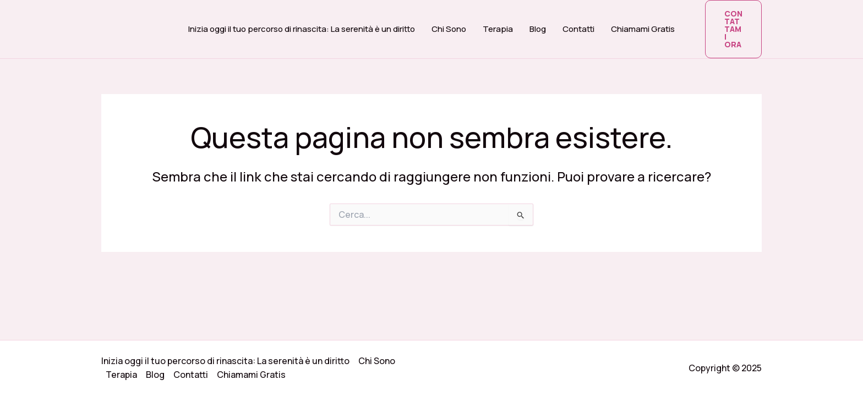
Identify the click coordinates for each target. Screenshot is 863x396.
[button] (733, 29)
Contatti (578, 29)
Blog (537, 29)
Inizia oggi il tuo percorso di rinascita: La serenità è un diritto (301, 29)
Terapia (498, 29)
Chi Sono (449, 29)
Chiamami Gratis (643, 29)
